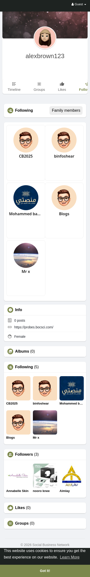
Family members (66, 110)
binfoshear (64, 156)
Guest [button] (79, 4)
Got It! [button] (45, 571)
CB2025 (26, 156)
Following (24, 367)
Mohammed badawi (26, 213)
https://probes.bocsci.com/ (34, 327)
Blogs (64, 213)
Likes (20, 508)
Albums (22, 351)
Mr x (26, 271)
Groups (22, 523)
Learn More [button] (70, 557)
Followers (24, 454)
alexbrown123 (45, 56)
